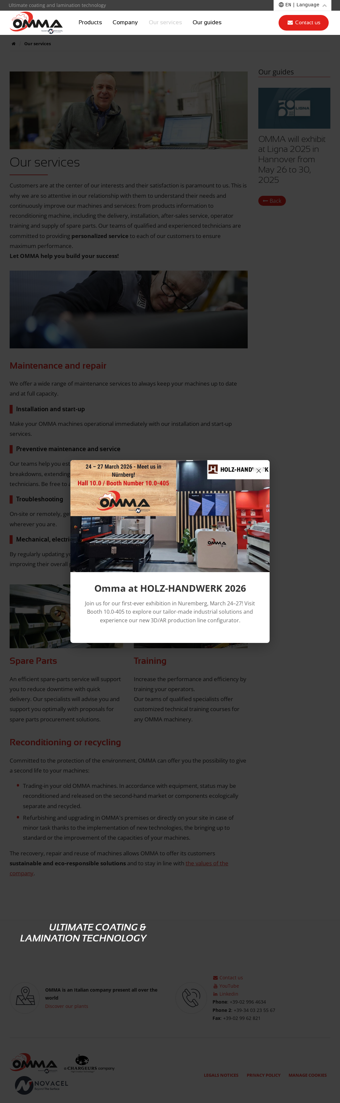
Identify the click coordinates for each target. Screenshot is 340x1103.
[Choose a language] (302, 5)
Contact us (303, 22)
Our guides (207, 22)
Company (125, 22)
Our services (165, 22)
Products (90, 22)
